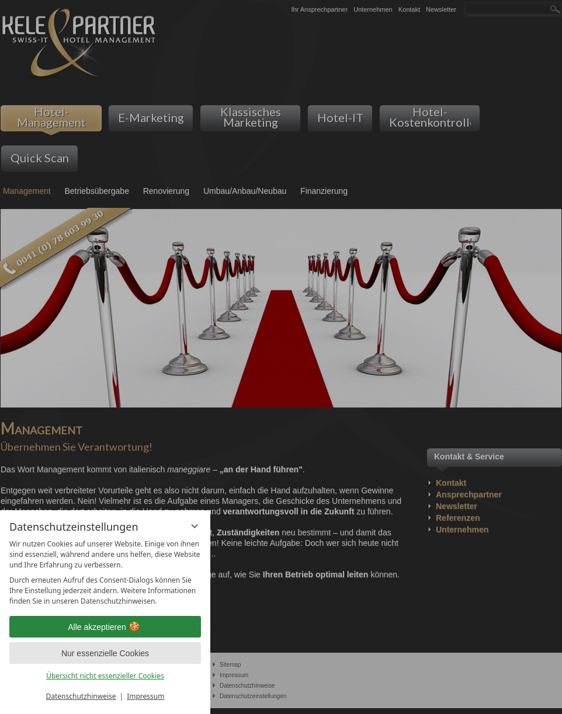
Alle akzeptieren (105, 627)
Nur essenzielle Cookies (105, 653)
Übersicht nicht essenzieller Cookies (105, 676)
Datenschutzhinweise (81, 696)
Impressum (145, 696)
